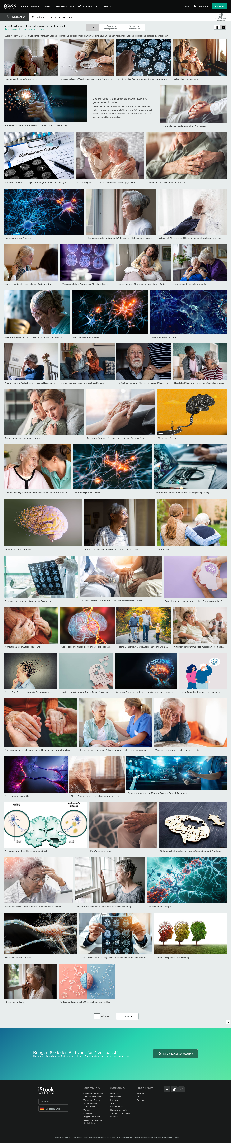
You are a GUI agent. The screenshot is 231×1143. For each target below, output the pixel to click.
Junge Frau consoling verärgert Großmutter (83, 382)
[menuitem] (23, 8)
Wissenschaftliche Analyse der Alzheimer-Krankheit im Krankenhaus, (95, 284)
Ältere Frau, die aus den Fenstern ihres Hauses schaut (111, 549)
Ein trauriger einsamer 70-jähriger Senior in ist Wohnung (103, 906)
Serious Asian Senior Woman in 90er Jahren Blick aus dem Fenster (120, 238)
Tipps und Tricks (91, 1100)
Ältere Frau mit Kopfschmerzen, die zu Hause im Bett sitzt (33, 382)
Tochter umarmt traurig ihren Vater (22, 438)
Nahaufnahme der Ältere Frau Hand (22, 646)
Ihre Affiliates (116, 1106)
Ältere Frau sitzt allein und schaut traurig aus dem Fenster (99, 796)
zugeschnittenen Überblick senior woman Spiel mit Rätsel (89, 78)
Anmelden (219, 6)
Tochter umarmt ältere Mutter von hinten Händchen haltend (146, 284)
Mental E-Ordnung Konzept (18, 549)
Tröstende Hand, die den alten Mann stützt (168, 182)
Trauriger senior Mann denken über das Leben (178, 750)
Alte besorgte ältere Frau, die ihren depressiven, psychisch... (106, 182)
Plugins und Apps (91, 1116)
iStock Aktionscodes (93, 1096)
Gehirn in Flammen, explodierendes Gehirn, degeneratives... (145, 692)
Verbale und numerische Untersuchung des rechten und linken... (91, 1002)
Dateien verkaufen (119, 1110)
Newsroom (115, 1096)
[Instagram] (181, 1089)
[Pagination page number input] (97, 1016)
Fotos (34, 6)
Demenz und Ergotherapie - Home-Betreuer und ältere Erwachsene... (39, 492)
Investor (114, 1100)
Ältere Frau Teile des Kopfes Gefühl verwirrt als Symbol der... (35, 692)
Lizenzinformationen (93, 1120)
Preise (186, 6)
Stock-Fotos (89, 1106)
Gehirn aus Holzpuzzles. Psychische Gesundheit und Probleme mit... (193, 851)
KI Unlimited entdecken (175, 1054)
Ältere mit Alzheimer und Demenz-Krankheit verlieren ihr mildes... (191, 238)
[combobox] (38, 17)
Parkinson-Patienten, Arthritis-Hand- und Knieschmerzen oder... (112, 600)
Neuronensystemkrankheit (86, 337)
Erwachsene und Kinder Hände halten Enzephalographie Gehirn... (197, 601)
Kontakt (141, 1093)
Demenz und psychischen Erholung (172, 957)
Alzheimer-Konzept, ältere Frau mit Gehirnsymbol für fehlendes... (37, 125)
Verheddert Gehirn (167, 438)
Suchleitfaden (90, 1103)
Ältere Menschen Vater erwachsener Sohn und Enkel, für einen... (149, 646)
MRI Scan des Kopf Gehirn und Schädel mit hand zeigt (144, 78)
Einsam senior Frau (14, 1002)
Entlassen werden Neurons (18, 238)
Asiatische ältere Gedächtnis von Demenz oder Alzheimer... (34, 906)
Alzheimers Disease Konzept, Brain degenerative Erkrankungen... (37, 182)
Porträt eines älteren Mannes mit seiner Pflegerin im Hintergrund (150, 382)
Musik (73, 6)
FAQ (139, 1096)
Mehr (106, 6)
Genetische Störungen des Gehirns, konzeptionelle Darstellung (92, 646)
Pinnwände (203, 6)
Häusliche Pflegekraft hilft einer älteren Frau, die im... (200, 382)
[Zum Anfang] (228, 1022)
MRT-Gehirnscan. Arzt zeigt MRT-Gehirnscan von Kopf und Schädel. (114, 957)
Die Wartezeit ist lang (100, 851)
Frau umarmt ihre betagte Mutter (21, 78)
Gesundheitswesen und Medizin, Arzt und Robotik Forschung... (158, 793)
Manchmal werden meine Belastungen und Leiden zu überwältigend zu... (115, 750)
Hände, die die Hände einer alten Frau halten (184, 126)
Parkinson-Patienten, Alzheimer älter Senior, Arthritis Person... (117, 438)
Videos (22, 6)
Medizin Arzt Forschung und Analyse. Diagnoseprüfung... (183, 492)
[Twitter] (174, 1089)
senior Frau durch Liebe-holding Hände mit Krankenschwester (35, 284)
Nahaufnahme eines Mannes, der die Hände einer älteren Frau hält (37, 750)
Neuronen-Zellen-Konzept (164, 337)
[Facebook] (167, 1089)
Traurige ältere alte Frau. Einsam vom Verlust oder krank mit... (35, 337)
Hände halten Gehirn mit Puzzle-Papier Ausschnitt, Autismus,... (91, 692)
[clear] (205, 17)
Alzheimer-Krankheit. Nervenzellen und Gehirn (27, 851)
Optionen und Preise (93, 1093)
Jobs (112, 1103)
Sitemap (141, 1100)
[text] (126, 16)
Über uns (114, 1093)
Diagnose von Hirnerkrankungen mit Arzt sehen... (29, 601)
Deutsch (53, 1101)
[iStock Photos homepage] (11, 6)
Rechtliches (89, 1123)
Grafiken (46, 6)
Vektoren (60, 6)
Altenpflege (164, 549)
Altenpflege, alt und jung (186, 78)
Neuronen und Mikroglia (159, 906)
